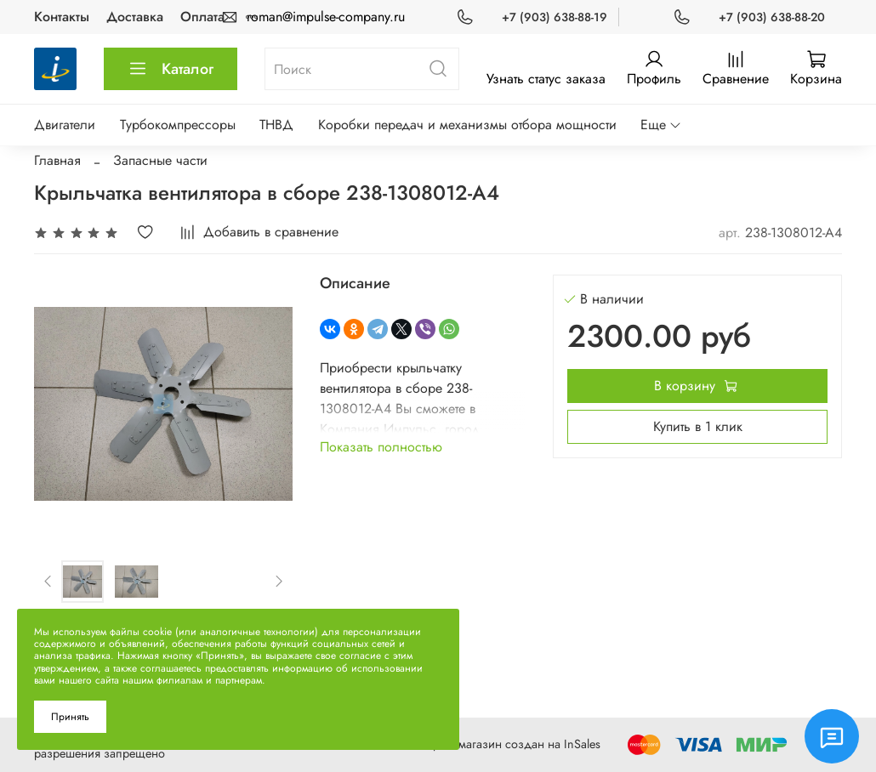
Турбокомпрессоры (178, 124)
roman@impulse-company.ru (326, 16)
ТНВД (276, 124)
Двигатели (64, 124)
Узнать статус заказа (546, 78)
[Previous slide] (48, 581)
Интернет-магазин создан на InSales (503, 743)
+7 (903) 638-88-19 (554, 17)
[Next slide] (278, 581)
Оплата (202, 16)
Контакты (61, 16)
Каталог (170, 69)
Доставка (134, 16)
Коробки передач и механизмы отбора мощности (467, 124)
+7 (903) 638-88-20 (772, 17)
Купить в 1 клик (697, 426)
